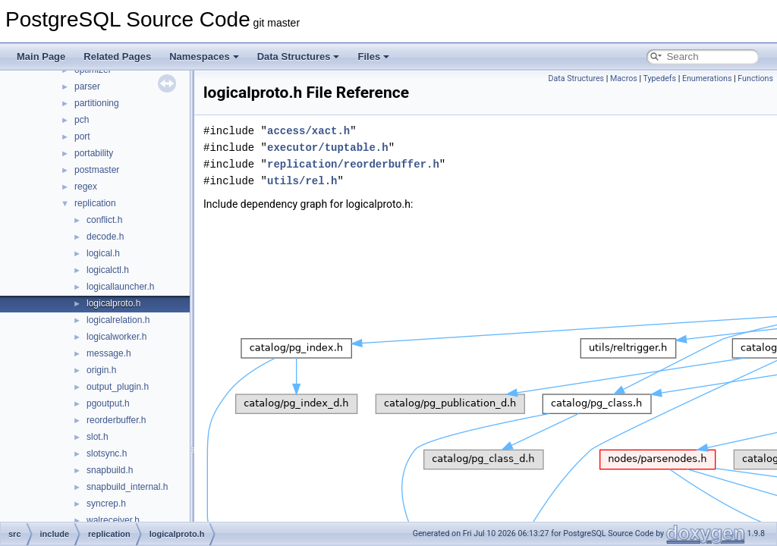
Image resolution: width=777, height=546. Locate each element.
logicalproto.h (113, 303)
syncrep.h (106, 503)
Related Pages (117, 56)
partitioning (96, 103)
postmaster (96, 170)
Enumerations (707, 78)
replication (95, 203)
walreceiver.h (113, 520)
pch (81, 120)
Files (373, 56)
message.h (109, 353)
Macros (623, 78)
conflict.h (104, 220)
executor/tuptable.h (327, 147)
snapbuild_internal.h (127, 487)
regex (85, 186)
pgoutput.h (108, 403)
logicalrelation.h (118, 320)
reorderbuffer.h (116, 420)
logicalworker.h (116, 336)
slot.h (98, 436)
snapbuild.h (110, 470)
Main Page (41, 56)
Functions (755, 78)
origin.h (101, 370)
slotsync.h (107, 453)
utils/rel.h (302, 181)
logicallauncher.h (120, 286)
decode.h (105, 236)
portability (93, 153)
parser (87, 86)
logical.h (103, 253)
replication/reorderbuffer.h (353, 164)
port (82, 136)
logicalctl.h (108, 270)
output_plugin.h (118, 386)
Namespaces (204, 56)
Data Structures (298, 56)
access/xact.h (308, 131)
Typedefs (659, 78)
